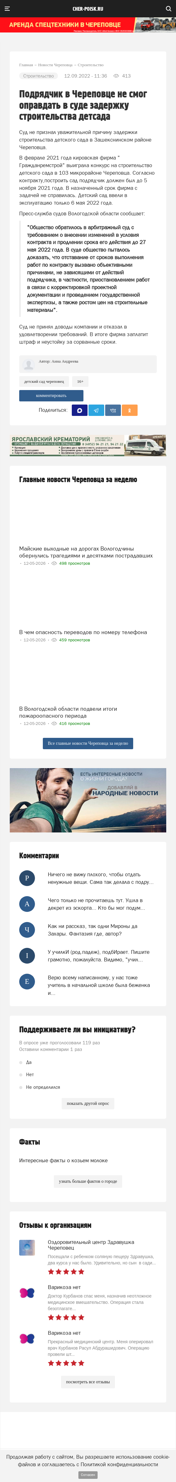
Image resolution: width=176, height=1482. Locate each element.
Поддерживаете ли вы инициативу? (77, 1030)
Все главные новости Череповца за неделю (88, 743)
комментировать (51, 395)
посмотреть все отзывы (88, 1382)
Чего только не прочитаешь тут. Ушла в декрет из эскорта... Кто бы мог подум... (96, 904)
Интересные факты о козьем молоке (63, 1160)
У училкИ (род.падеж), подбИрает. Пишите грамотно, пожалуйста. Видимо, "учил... (99, 956)
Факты (29, 1142)
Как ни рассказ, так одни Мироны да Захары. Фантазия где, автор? (92, 930)
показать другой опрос (88, 1103)
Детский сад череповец (44, 381)
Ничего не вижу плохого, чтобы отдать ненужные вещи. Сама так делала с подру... (101, 878)
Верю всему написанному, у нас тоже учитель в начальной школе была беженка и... (99, 985)
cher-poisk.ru (88, 9)
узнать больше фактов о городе (88, 1181)
